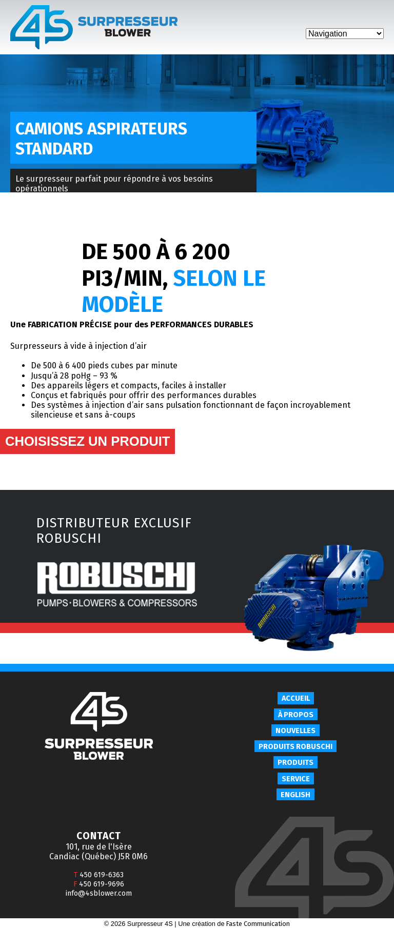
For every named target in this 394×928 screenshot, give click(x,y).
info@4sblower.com (99, 893)
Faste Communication (258, 923)
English (295, 795)
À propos (295, 714)
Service (296, 779)
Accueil (296, 698)
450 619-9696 (98, 884)
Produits (295, 762)
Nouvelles (295, 730)
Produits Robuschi (295, 746)
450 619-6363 (98, 875)
